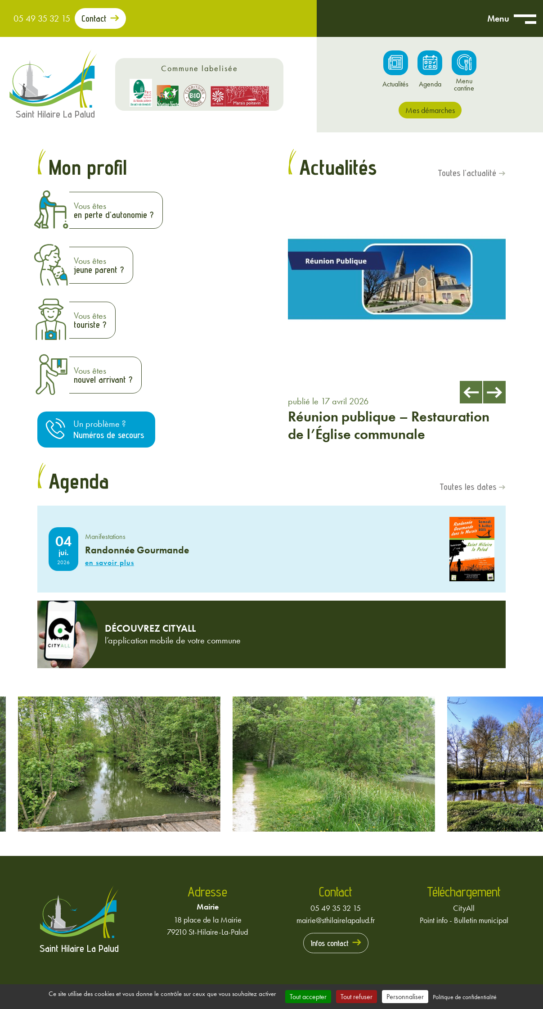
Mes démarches (430, 110)
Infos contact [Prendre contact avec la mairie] (329, 943)
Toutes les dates (468, 486)
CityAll (464, 908)
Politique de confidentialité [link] (465, 997)
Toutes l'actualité (467, 172)
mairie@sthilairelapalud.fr (335, 920)
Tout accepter (308, 996)
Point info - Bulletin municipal (464, 920)
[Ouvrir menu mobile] (525, 18)
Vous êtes (113, 210)
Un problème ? (108, 429)
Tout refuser (356, 996)
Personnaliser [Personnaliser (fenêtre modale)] (405, 996)
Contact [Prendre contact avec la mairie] (94, 18)
